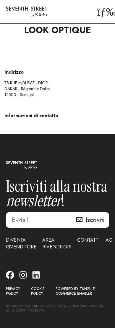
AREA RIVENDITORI (56, 243)
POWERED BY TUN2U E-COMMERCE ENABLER (76, 291)
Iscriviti (95, 219)
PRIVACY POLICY (13, 291)
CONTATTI (88, 240)
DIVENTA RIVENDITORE (21, 243)
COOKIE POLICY (38, 291)
